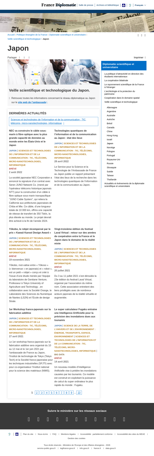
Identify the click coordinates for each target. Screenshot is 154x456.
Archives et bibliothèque (107, 5)
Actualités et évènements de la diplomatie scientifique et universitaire (124, 184)
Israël (109, 139)
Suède (110, 171)
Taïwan (110, 175)
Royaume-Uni (113, 159)
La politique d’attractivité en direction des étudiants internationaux (123, 75)
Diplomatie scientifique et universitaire (118, 66)
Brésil (109, 123)
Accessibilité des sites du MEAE (131, 434)
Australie (111, 115)
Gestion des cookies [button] (76, 438)
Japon (13, 150)
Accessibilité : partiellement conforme (96, 434)
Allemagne (112, 107)
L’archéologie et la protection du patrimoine (119, 92)
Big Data (59, 354)
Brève (13, 168)
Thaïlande (111, 179)
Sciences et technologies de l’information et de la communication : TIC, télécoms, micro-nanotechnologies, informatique (48, 121)
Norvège (111, 147)
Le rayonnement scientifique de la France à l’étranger (124, 85)
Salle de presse (86, 5)
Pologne (111, 151)
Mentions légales (68, 434)
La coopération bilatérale (116, 80)
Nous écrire (43, 434)
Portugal (111, 155)
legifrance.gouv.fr (67, 448)
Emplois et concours (66, 5)
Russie (110, 163)
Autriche (111, 119)
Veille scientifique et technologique (120, 102)
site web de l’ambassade (32, 102)
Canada (110, 127)
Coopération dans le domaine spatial (122, 98)
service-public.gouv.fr (46, 448)
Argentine (111, 111)
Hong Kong (112, 135)
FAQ (54, 434)
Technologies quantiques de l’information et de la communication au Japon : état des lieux (75, 134)
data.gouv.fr (111, 448)
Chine (109, 131)
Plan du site (28, 434)
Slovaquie (111, 167)
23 (79, 392)
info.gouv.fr (84, 448)
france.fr (97, 448)
